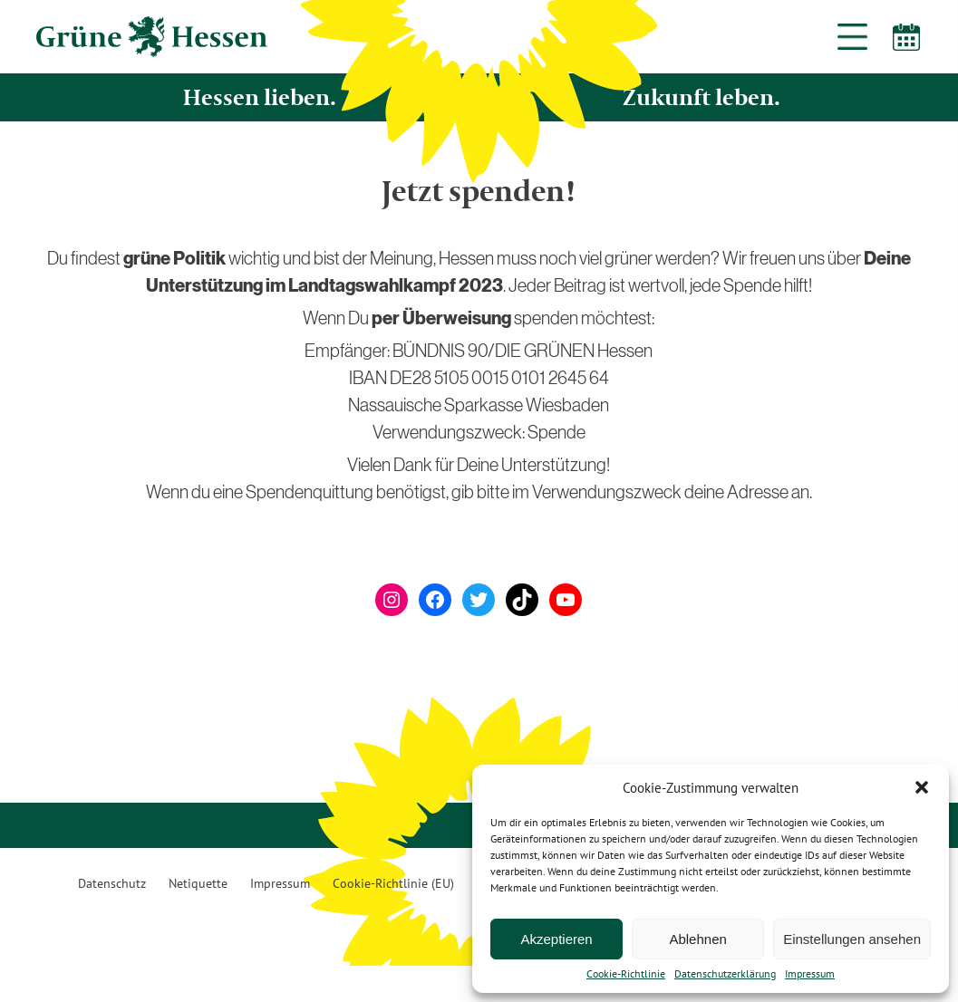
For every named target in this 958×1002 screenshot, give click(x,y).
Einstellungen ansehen (852, 939)
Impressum (810, 973)
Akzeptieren (556, 939)
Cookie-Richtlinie (625, 973)
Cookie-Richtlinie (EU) (393, 883)
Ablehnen (697, 939)
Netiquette (198, 883)
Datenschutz (112, 883)
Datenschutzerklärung (725, 973)
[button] (922, 787)
